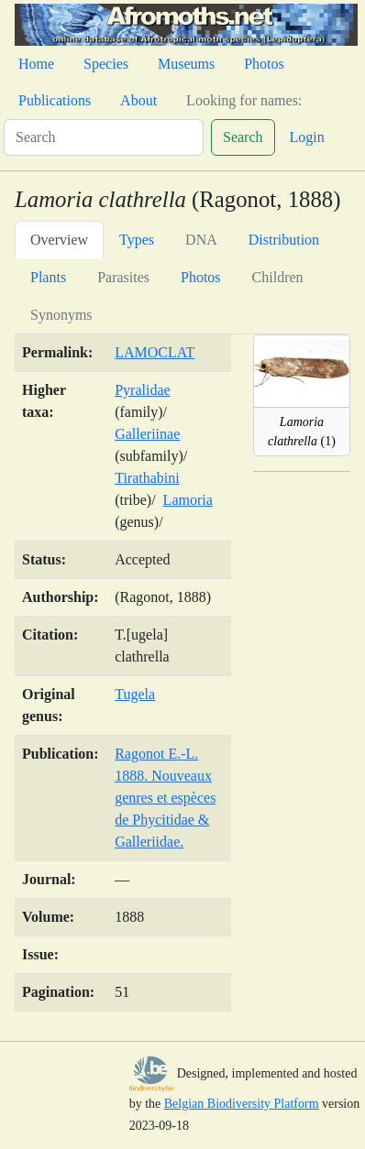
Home (36, 63)
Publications (54, 100)
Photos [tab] (201, 277)
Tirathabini (147, 478)
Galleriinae (147, 434)
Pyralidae (142, 390)
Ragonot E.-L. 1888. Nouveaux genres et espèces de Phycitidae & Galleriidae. (165, 797)
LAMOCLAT (154, 352)
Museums (186, 63)
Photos (264, 63)
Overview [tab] (59, 239)
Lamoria (188, 500)
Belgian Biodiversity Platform (241, 1104)
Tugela (135, 694)
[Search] (104, 137)
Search (243, 137)
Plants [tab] (48, 277)
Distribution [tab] (284, 239)
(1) (302, 431)
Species (105, 63)
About (138, 100)
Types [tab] (136, 239)
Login (307, 137)
